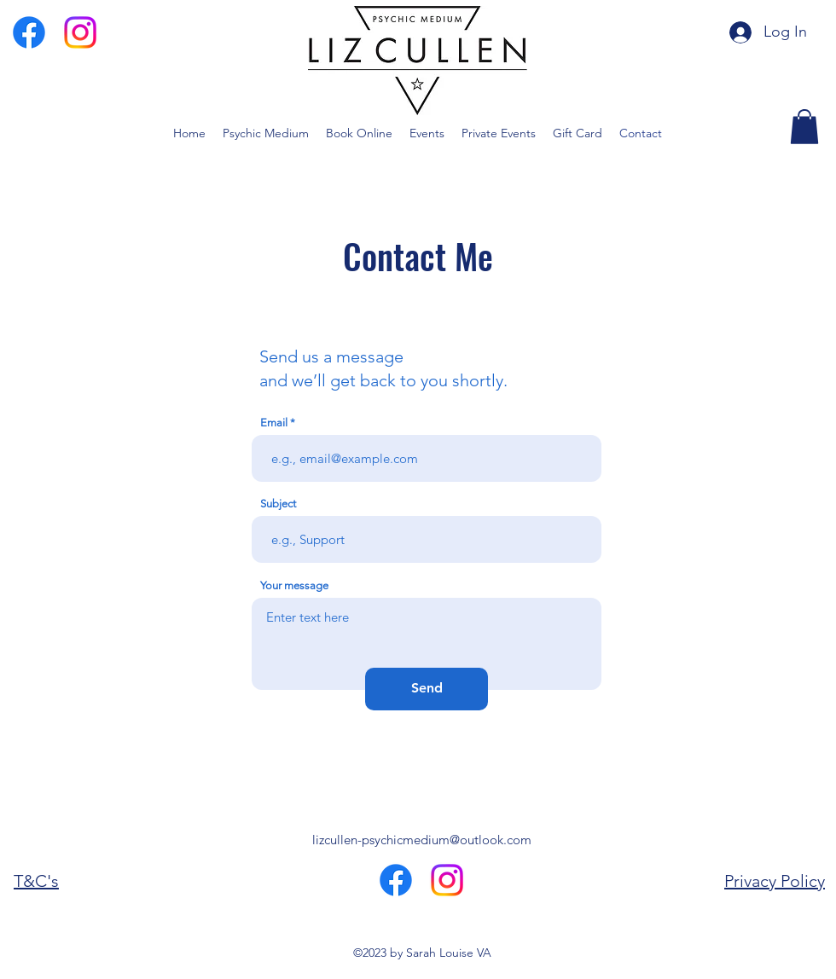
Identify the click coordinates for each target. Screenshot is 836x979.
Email (273, 422)
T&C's (36, 881)
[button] (804, 126)
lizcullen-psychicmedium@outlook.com (421, 839)
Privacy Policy (774, 881)
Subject (278, 503)
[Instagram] (80, 32)
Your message (294, 585)
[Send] (426, 689)
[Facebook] (29, 32)
